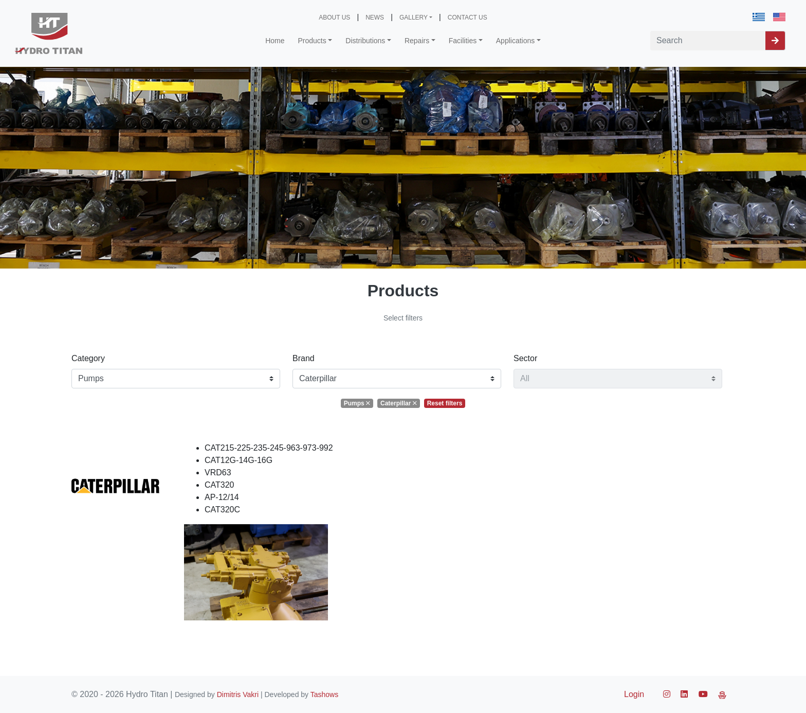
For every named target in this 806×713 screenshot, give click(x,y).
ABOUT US (334, 17)
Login (634, 694)
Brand (303, 358)
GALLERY (413, 17)
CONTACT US (467, 17)
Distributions (365, 41)
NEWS (374, 17)
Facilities (463, 41)
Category (88, 358)
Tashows (324, 694)
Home (274, 41)
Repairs (417, 41)
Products (312, 41)
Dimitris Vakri (238, 694)
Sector (525, 358)
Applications (515, 41)
